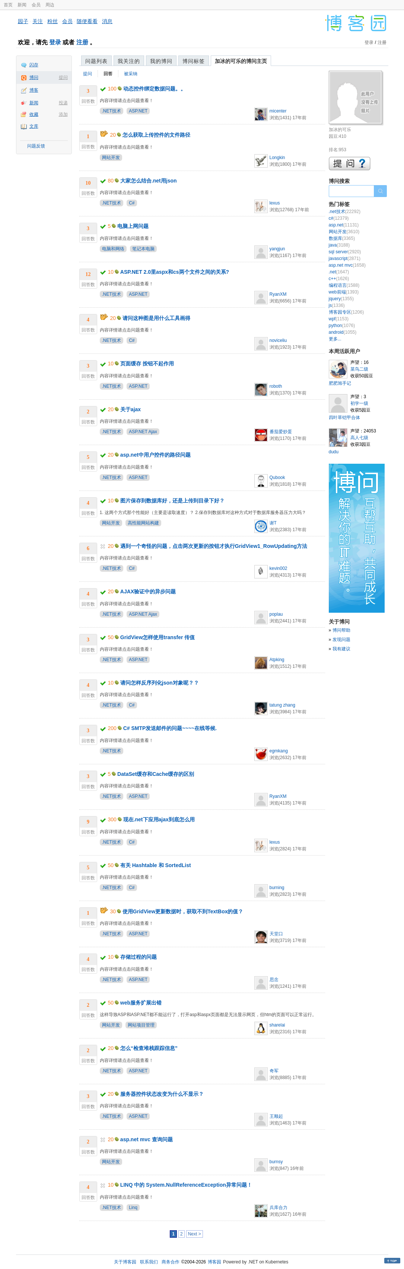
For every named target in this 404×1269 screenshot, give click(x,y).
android (343, 332)
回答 (108, 73)
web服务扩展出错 (141, 1003)
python (342, 325)
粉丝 (52, 21)
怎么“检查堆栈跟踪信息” (149, 1048)
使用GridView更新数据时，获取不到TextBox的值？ (183, 911)
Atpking (277, 659)
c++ (339, 278)
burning (277, 887)
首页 (8, 4)
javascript (344, 258)
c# (339, 218)
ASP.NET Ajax (143, 431)
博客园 (214, 1262)
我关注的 (129, 61)
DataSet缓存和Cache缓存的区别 (155, 774)
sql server (345, 251)
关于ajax (130, 409)
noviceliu (278, 340)
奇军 (274, 1070)
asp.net (344, 225)
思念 (274, 979)
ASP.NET (138, 111)
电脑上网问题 (133, 226)
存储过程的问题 (138, 957)
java (339, 245)
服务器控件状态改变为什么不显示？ (162, 1094)
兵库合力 (278, 1207)
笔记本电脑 (143, 248)
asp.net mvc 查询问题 (146, 1139)
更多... (335, 339)
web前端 (344, 292)
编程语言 (344, 285)
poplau (276, 614)
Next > (194, 1234)
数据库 (342, 238)
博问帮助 (341, 630)
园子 (23, 21)
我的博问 (161, 61)
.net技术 (344, 211)
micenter (278, 111)
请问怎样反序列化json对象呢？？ (159, 683)
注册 (82, 42)
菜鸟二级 (359, 369)
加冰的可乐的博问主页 (241, 61)
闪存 (33, 64)
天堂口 (276, 933)
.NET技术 (111, 111)
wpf (339, 318)
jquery (341, 298)
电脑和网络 (113, 248)
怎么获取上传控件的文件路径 (156, 135)
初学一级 (359, 403)
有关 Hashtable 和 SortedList (155, 865)
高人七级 (359, 437)
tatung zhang (282, 705)
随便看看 (87, 21)
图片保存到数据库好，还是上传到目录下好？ (172, 501)
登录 (55, 42)
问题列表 (96, 61)
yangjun (277, 248)
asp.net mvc (347, 265)
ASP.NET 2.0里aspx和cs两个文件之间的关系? (174, 272)
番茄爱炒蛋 (281, 431)
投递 (63, 102)
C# (131, 203)
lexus (275, 203)
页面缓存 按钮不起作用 (147, 364)
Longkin (277, 157)
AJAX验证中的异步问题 (148, 591)
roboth (276, 386)
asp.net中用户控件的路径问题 (155, 455)
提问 (63, 77)
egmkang (279, 751)
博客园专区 (346, 312)
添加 (63, 114)
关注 (37, 21)
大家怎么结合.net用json (148, 181)
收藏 (33, 114)
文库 (33, 126)
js (337, 305)
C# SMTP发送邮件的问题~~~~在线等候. (170, 728)
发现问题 (341, 639)
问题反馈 (36, 146)
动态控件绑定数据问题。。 (154, 89)
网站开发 (111, 157)
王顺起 (276, 1116)
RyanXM (278, 294)
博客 (33, 90)
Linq (133, 1207)
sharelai (277, 1025)
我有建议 (341, 648)
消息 (107, 21)
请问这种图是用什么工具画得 (156, 318)
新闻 (22, 4)
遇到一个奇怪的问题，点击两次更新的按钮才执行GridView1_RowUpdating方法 (213, 546)
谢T (273, 523)
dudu (334, 451)
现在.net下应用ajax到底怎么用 (159, 819)
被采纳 (130, 73)
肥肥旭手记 (340, 383)
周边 (49, 4)
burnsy (276, 1161)
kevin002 (278, 568)
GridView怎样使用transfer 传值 (157, 637)
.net (339, 272)
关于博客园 (125, 1262)
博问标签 (193, 61)
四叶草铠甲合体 (344, 417)
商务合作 (170, 1262)
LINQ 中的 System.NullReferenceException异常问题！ (186, 1185)
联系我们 (149, 1262)
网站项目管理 (141, 1025)
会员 (36, 4)
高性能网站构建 (143, 523)
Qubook (277, 477)
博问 (33, 77)
